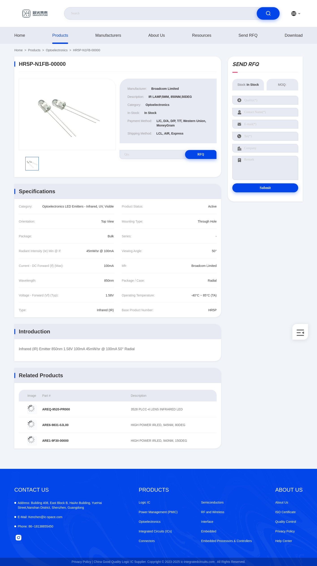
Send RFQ (248, 35)
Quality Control (285, 521)
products (60, 35)
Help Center (283, 541)
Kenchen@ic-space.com (40, 517)
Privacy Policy (285, 531)
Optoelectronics (57, 50)
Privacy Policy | (82, 562)
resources (201, 35)
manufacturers (108, 35)
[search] (268, 13)
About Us (156, 35)
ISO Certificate (285, 512)
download (294, 35)
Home (19, 35)
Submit (265, 188)
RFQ (200, 154)
